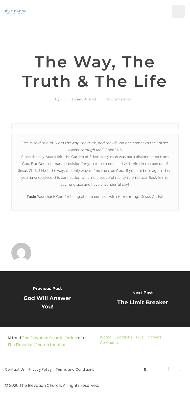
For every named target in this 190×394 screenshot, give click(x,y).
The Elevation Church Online (49, 338)
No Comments (118, 99)
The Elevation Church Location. (37, 345)
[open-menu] (178, 11)
